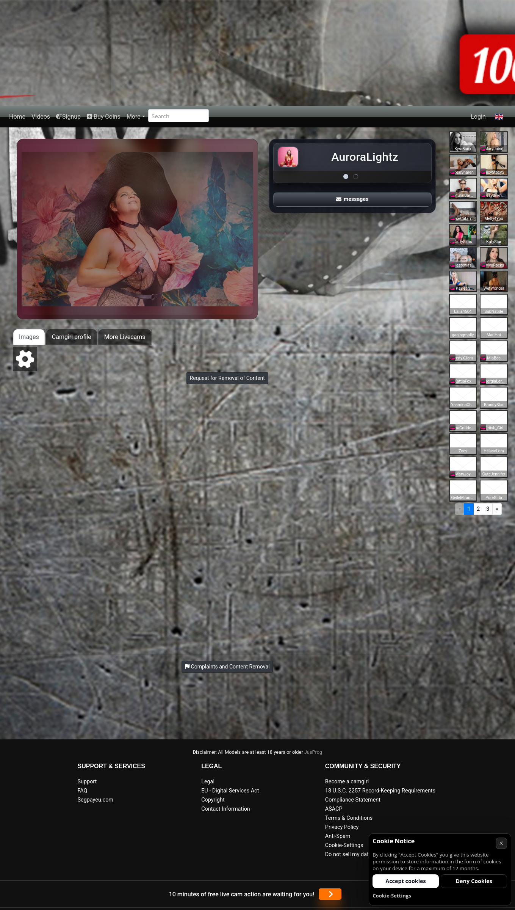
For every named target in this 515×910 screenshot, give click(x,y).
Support (87, 781)
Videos (40, 116)
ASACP (334, 809)
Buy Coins (104, 116)
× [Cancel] (501, 843)
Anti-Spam (338, 836)
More (134, 116)
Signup (68, 116)
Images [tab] (29, 336)
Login (478, 116)
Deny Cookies (474, 881)
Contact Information (225, 809)
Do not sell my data (348, 854)
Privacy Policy (342, 827)
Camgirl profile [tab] (71, 336)
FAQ (83, 791)
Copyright (212, 800)
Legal (207, 781)
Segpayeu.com (96, 800)
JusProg (313, 752)
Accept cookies (405, 881)
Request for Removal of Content (227, 378)
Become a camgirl (347, 781)
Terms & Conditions (349, 818)
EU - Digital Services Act (230, 791)
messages (352, 199)
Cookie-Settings (344, 845)
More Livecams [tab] (125, 336)
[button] (499, 116)
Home (17, 116)
